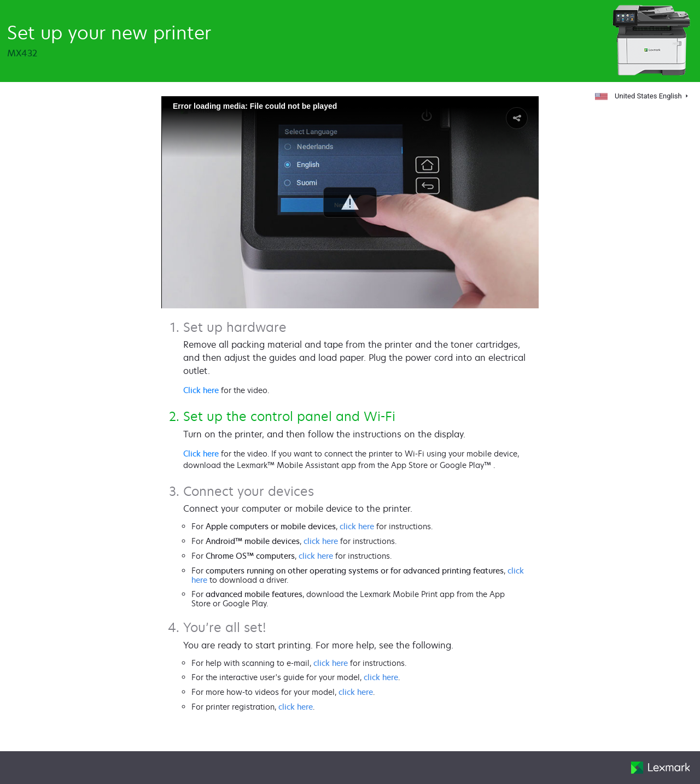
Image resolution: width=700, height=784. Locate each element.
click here (357, 526)
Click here (201, 390)
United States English (639, 96)
